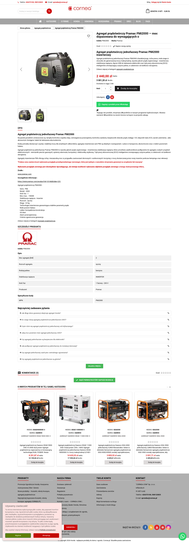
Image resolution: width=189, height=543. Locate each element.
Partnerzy (60, 498)
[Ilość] (105, 88)
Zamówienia (101, 488)
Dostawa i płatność (64, 484)
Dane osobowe (102, 484)
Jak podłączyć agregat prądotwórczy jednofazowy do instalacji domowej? (48, 346)
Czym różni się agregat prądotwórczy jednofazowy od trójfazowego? (46, 326)
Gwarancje (61, 488)
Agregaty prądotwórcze (46, 221)
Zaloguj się (155, 2)
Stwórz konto (166, 2)
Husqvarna (103, 21)
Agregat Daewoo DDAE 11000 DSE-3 (75, 436)
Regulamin (61, 491)
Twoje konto (103, 478)
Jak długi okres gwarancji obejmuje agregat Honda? (40, 313)
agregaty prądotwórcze (125, 69)
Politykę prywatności (48, 530)
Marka (113, 41)
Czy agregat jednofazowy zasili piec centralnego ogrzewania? (44, 353)
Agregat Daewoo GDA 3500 (152, 436)
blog (138, 21)
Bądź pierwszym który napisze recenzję (94, 380)
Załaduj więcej (94, 366)
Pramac (118, 21)
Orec (129, 21)
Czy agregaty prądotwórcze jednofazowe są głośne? (40, 359)
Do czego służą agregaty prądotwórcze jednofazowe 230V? (43, 320)
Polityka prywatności (65, 495)
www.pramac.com (25, 174)
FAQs (148, 21)
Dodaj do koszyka (127, 88)
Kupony (99, 498)
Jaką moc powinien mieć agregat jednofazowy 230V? (41, 333)
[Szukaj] (35, 11)
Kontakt (140, 478)
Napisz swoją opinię (122, 46)
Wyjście (18, 535)
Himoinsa (89, 21)
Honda (77, 21)
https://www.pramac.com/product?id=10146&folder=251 (39, 181)
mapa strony (62, 508)
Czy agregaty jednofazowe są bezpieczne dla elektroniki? (42, 339)
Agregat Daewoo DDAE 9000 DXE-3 (36, 436)
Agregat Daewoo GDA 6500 (113, 436)
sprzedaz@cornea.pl (60, 2)
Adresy (99, 495)
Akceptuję (46, 535)
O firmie (65, 21)
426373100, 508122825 (34, 2)
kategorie (51, 21)
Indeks (99, 41)
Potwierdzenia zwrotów (105, 491)
